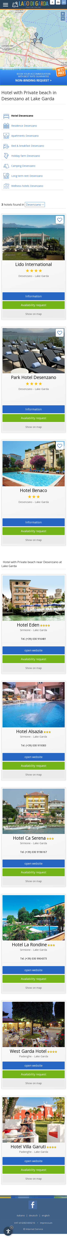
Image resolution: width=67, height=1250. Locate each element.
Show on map (33, 1083)
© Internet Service (33, 1229)
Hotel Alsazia (29, 731)
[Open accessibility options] (8, 1231)
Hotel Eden (28, 625)
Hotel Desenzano (22, 115)
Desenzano (33, 205)
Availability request (33, 305)
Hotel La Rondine (29, 944)
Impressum (46, 1222)
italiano (21, 1215)
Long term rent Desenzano (27, 175)
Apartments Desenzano (25, 135)
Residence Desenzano (24, 125)
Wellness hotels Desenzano (27, 186)
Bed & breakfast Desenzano (27, 145)
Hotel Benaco (33, 490)
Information (33, 296)
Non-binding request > (33, 76)
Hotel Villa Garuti (28, 1146)
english (46, 1215)
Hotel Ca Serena (29, 838)
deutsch (33, 1215)
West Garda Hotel (28, 1051)
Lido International (33, 264)
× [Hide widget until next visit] (11, 1227)
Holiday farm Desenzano (25, 155)
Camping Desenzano (23, 165)
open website (33, 650)
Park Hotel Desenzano (33, 377)
